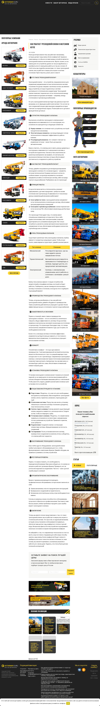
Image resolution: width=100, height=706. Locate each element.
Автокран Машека (85, 308)
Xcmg (89, 135)
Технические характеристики (86, 49)
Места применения (83, 58)
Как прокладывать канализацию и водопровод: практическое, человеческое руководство (55, 686)
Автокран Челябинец (85, 372)
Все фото (85, 398)
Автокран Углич (85, 330)
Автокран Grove (85, 180)
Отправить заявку (70, 572)
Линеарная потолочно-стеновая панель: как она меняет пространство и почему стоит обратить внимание (58, 689)
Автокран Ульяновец (85, 351)
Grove (89, 122)
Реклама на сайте (33, 669)
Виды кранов (73, 3)
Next (96, 87)
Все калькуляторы (85, 102)
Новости (48, 3)
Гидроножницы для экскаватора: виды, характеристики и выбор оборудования (58, 675)
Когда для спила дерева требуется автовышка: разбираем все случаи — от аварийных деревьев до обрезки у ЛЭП (56, 682)
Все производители (85, 152)
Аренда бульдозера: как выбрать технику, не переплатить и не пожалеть (54, 678)
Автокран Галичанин (85, 394)
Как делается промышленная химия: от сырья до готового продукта (56, 668)
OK (68, 703)
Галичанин (89, 142)
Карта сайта (31, 676)
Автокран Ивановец (85, 244)
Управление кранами (84, 53)
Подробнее (21, 65)
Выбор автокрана (60, 3)
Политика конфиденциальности (34, 673)
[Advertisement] (50, 20)
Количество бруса (85, 96)
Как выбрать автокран (24, 671)
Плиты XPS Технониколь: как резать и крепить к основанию (55, 671)
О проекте (23, 669)
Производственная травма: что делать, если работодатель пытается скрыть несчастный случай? (57, 696)
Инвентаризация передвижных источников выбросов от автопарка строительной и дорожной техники (57, 693)
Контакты (31, 670)
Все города (14, 273)
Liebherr (89, 116)
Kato (89, 128)
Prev (74, 87)
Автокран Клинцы (85, 287)
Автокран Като (85, 265)
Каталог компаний (23, 674)
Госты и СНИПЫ (83, 62)
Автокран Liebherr (85, 201)
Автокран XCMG (85, 223)
